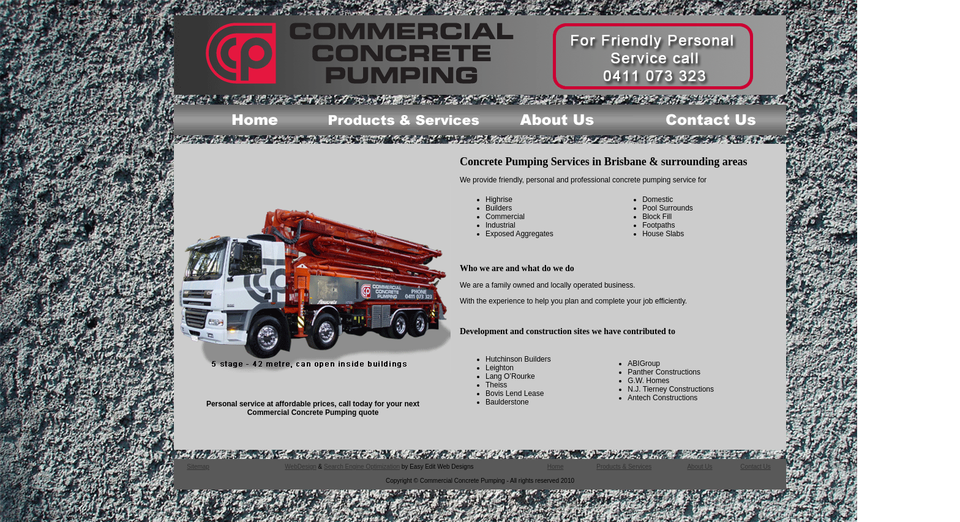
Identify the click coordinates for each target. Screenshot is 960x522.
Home (555, 466)
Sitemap (198, 466)
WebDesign (301, 466)
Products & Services (623, 466)
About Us (699, 466)
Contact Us (755, 466)
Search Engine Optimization (362, 466)
